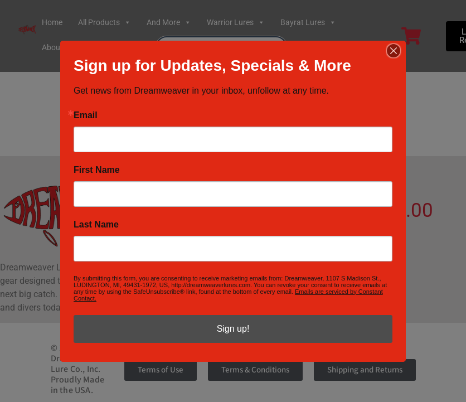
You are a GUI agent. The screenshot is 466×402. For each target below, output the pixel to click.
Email (86, 115)
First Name (97, 170)
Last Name (96, 224)
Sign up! (233, 328)
